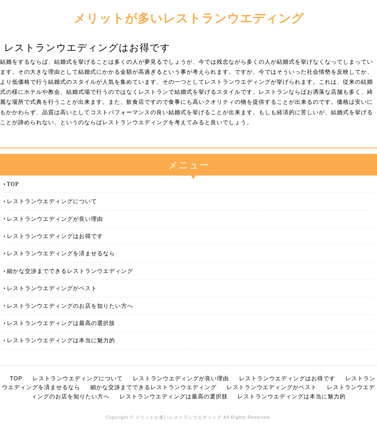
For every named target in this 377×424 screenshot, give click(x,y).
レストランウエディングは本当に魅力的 (61, 340)
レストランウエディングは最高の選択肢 (61, 323)
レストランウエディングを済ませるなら (61, 253)
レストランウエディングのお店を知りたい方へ (70, 305)
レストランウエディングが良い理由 (55, 218)
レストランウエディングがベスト (52, 288)
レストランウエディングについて (52, 201)
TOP (13, 184)
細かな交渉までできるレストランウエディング (70, 271)
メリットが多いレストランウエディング (188, 18)
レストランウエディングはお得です (55, 236)
